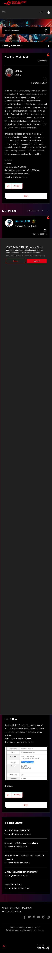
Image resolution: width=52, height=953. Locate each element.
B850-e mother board (13, 884)
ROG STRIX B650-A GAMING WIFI (17, 830)
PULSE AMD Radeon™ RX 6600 (19, 739)
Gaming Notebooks (13, 847)
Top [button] (4, 946)
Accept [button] (37, 261)
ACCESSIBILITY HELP (11, 911)
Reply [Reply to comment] (26, 805)
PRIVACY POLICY (34, 928)
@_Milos (13, 719)
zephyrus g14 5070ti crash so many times (21, 843)
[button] (8, 186)
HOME (16, 908)
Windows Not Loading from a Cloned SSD (21, 872)
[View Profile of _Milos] (18, 70)
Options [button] (48, 46)
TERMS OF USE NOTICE (18, 928)
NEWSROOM (26, 908)
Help (41, 12)
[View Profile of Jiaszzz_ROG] (22, 221)
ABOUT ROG (7, 908)
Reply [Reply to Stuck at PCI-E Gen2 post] (26, 196)
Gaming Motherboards (13, 45)
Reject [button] (15, 261)
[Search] (26, 30)
